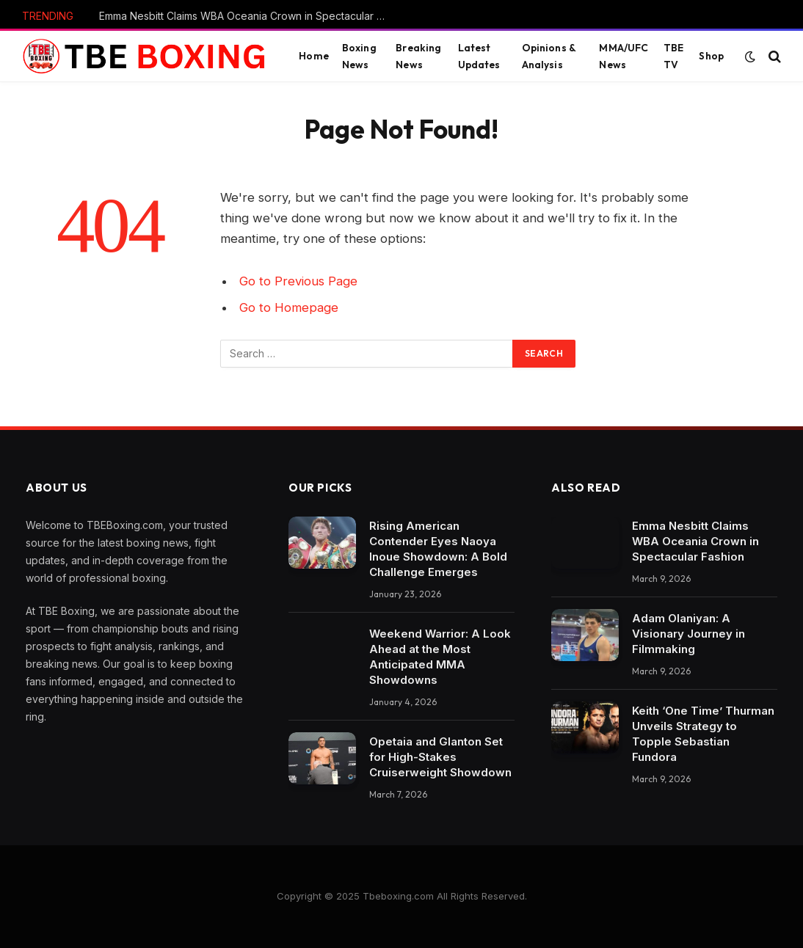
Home (314, 55)
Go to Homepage (288, 307)
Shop (711, 55)
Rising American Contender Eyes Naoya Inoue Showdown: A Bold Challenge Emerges (438, 549)
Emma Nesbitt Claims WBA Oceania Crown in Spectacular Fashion (246, 16)
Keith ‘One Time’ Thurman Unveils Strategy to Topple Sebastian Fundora (703, 734)
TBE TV (673, 55)
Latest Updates (479, 55)
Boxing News (359, 55)
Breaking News (418, 55)
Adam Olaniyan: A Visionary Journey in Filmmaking (688, 633)
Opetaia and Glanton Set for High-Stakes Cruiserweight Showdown (440, 756)
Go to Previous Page (298, 281)
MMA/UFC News (623, 55)
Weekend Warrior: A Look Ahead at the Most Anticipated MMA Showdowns (440, 657)
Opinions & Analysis (548, 55)
